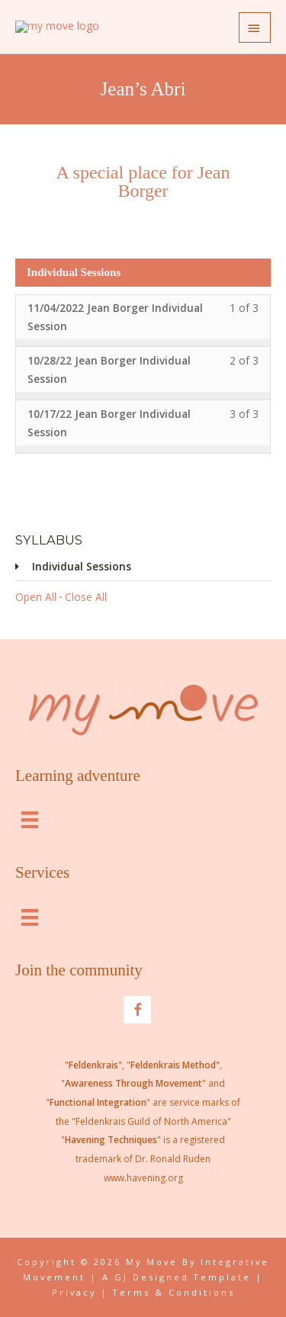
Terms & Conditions (174, 1292)
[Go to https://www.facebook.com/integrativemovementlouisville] (137, 1009)
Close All (86, 596)
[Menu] (29, 818)
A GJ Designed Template (176, 1277)
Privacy (74, 1292)
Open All (35, 596)
